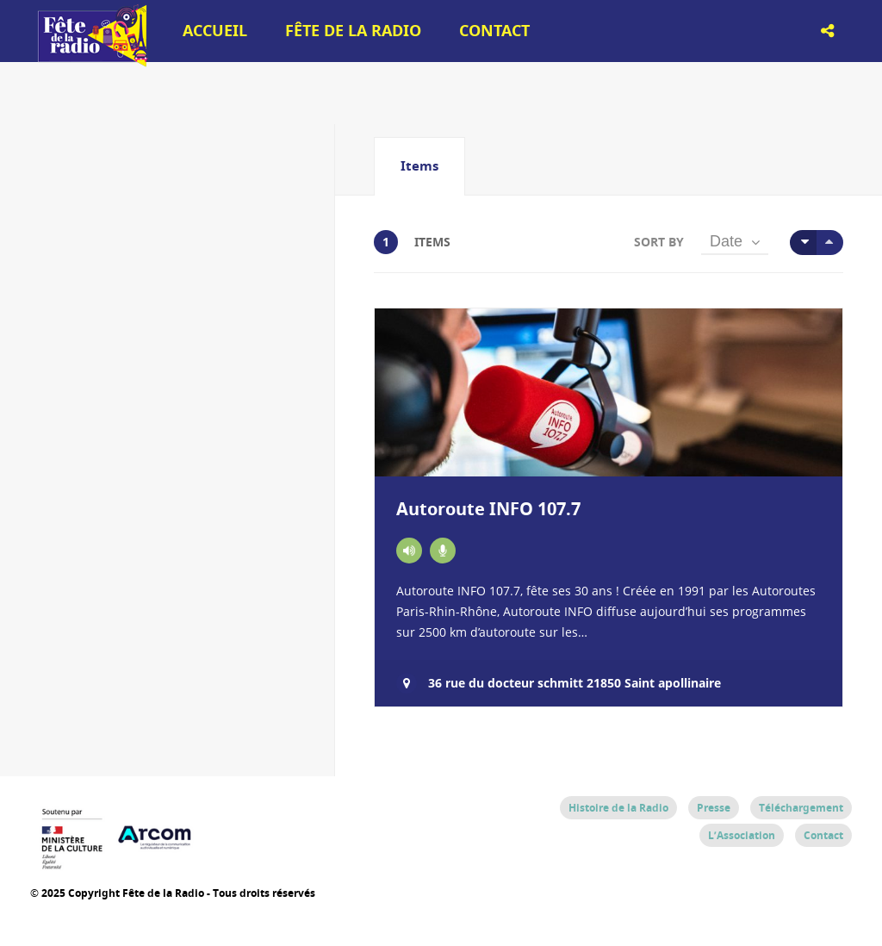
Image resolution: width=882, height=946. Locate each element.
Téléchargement (801, 807)
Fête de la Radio (353, 30)
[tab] (419, 166)
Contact (494, 30)
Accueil (215, 30)
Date (726, 241)
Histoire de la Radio (618, 807)
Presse (713, 807)
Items (419, 166)
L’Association (741, 835)
